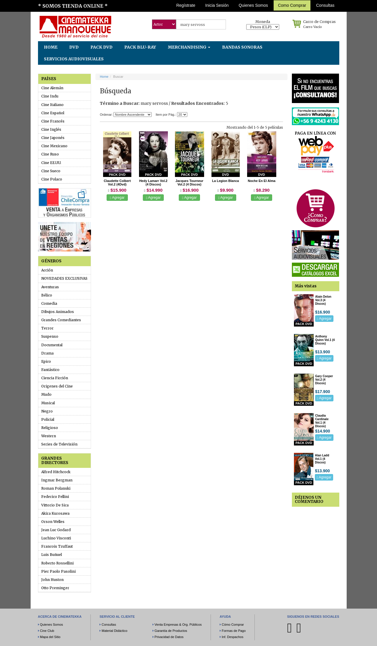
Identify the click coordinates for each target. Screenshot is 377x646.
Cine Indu (49, 96)
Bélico (46, 295)
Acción (47, 270)
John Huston (52, 579)
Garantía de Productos (171, 630)
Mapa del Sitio (50, 637)
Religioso (49, 427)
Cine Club (47, 630)
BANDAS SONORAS (242, 47)
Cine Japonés (53, 137)
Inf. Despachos (232, 637)
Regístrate (185, 5)
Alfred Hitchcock (55, 472)
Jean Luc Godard (56, 530)
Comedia (49, 303)
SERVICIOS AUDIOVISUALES (74, 59)
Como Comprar (292, 5)
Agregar (117, 198)
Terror (47, 328)
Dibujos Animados (57, 311)
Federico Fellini (55, 496)
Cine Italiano (52, 104)
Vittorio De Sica (55, 505)
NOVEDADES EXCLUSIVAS (64, 278)
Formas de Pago (234, 630)
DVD (74, 47)
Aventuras (50, 287)
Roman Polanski (55, 488)
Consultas (325, 5)
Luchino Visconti (56, 538)
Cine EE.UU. (51, 162)
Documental (51, 345)
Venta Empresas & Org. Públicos (178, 624)
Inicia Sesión (217, 5)
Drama (47, 353)
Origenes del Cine (57, 386)
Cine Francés (53, 121)
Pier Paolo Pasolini (58, 571)
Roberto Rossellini (57, 563)
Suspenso (49, 336)
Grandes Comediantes (61, 320)
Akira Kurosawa (55, 513)
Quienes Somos (253, 5)
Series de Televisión (59, 444)
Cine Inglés (51, 129)
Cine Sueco (50, 171)
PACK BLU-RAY (140, 47)
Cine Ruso (50, 154)
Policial (47, 419)
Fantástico (50, 369)
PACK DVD (101, 47)
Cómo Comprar (233, 624)
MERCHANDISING (189, 47)
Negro (47, 411)
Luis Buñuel (51, 554)
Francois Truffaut (57, 546)
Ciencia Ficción (54, 378)
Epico (46, 361)
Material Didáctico (114, 630)
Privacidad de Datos (169, 637)
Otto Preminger (55, 588)
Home (104, 76)
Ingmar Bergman (56, 480)
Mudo (46, 394)
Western (48, 436)
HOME (50, 47)
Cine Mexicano (54, 146)
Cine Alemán (52, 88)
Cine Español (52, 113)
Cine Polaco (51, 179)
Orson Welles (53, 521)
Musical (48, 403)
